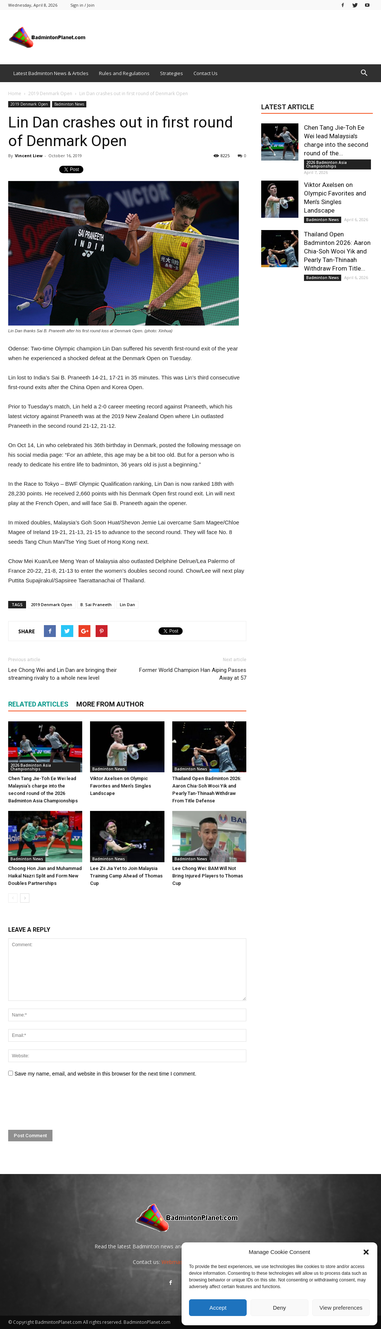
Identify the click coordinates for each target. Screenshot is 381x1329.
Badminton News (69, 104)
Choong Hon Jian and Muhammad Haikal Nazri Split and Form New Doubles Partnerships (45, 876)
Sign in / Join (82, 5)
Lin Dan (127, 604)
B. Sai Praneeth (96, 604)
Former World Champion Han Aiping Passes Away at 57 (192, 674)
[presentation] (64, 1103)
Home (14, 93)
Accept (218, 1307)
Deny (279, 1307)
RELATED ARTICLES (38, 704)
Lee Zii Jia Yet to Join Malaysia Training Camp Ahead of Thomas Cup (126, 876)
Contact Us (205, 73)
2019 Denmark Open (29, 104)
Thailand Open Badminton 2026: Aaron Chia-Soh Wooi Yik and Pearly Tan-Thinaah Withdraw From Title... (337, 251)
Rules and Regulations (124, 73)
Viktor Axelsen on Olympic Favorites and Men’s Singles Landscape (120, 786)
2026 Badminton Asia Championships (30, 767)
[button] (366, 1252)
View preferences (341, 1307)
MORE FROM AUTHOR (110, 704)
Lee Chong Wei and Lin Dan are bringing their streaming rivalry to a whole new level (62, 674)
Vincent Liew (28, 155)
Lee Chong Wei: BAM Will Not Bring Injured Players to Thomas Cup (207, 876)
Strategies (171, 73)
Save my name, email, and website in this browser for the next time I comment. (105, 1074)
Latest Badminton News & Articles (51, 73)
